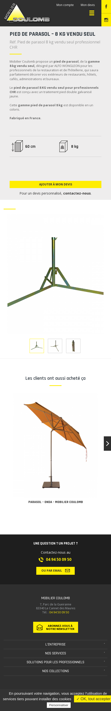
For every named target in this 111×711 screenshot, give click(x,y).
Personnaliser (58, 705)
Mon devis (88, 5)
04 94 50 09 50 (58, 559)
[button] (107, 443)
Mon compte (65, 5)
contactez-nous (77, 193)
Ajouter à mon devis (55, 184)
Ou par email (55, 570)
